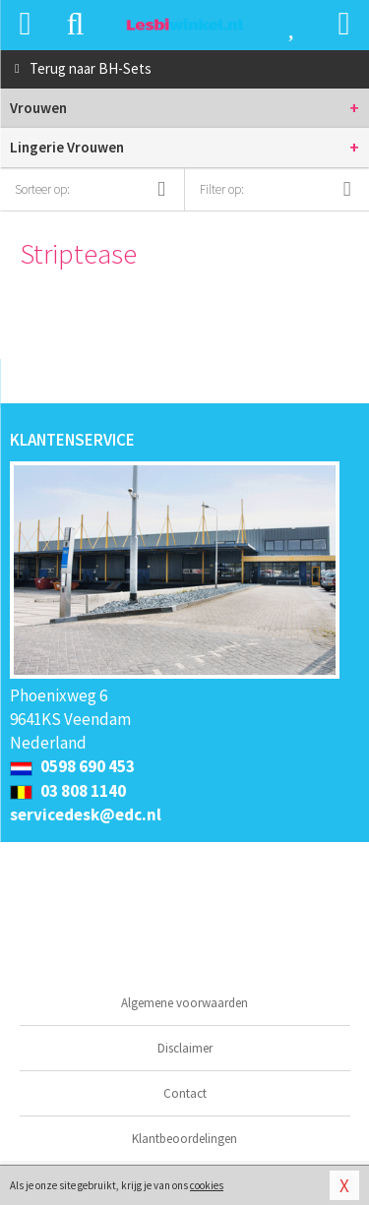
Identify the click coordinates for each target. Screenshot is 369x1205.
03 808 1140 (68, 791)
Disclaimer (185, 1048)
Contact (185, 1093)
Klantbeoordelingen (184, 1138)
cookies (206, 1185)
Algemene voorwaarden (184, 1002)
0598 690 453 (72, 766)
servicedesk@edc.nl (85, 814)
